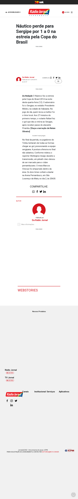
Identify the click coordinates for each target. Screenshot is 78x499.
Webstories (29, 290)
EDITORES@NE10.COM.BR (50, 452)
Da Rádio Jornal (28, 77)
